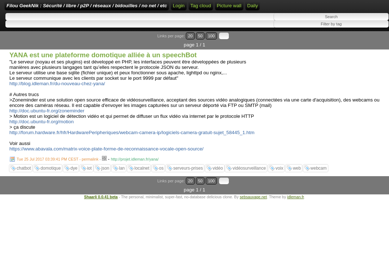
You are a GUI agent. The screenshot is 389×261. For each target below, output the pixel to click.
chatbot (24, 182)
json (105, 182)
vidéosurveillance (249, 182)
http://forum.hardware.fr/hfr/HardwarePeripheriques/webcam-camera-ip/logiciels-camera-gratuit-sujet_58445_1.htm (132, 147)
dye (73, 182)
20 (352, 59)
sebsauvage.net (253, 202)
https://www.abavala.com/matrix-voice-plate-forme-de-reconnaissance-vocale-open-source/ (106, 163)
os (161, 182)
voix (279, 182)
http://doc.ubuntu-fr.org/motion (41, 136)
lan (122, 182)
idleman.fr (295, 202)
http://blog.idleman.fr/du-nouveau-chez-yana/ (57, 98)
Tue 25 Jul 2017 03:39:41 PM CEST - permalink (57, 173)
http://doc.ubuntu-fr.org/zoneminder (46, 125)
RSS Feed (265, 8)
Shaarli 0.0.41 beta (101, 202)
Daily (12, 33)
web (297, 182)
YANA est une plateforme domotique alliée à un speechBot (103, 69)
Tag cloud (326, 8)
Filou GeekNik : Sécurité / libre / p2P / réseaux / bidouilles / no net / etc (132, 8)
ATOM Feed (297, 8)
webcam (319, 182)
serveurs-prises (188, 182)
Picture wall (354, 19)
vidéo (218, 182)
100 (367, 59)
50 (359, 59)
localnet (141, 182)
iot (89, 182)
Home (224, 8)
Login (242, 8)
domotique (50, 182)
